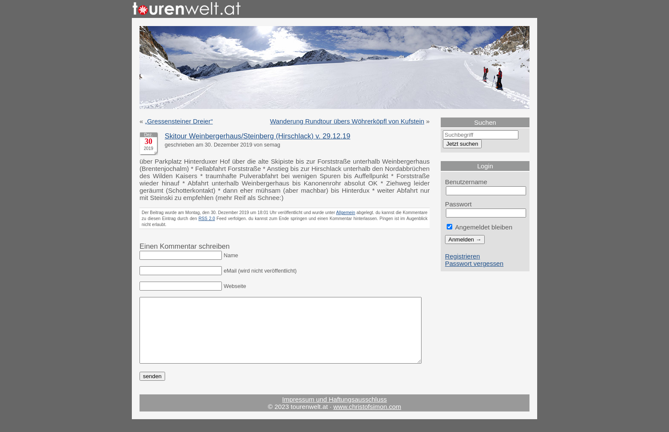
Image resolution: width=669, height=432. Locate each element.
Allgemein (345, 212)
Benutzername (466, 181)
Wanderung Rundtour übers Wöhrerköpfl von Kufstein (347, 121)
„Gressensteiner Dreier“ (179, 121)
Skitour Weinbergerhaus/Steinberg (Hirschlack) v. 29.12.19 (257, 136)
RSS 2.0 (206, 218)
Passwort (458, 204)
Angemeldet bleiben (479, 227)
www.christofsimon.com (367, 419)
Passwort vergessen (474, 263)
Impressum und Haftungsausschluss (334, 412)
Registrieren (462, 256)
